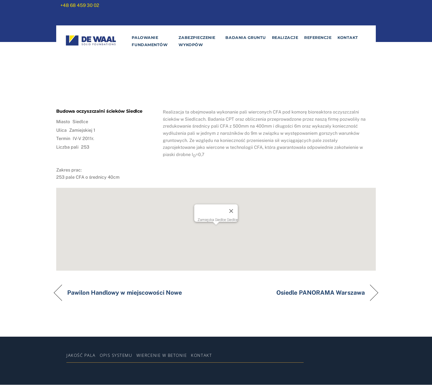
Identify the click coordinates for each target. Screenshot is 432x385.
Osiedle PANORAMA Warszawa (320, 292)
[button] (216, 228)
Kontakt (347, 38)
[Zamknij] (231, 211)
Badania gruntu (245, 38)
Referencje (317, 38)
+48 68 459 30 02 (79, 5)
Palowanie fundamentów (150, 42)
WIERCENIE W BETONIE (161, 355)
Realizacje (285, 38)
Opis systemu (116, 355)
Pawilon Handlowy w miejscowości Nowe (124, 292)
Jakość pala (81, 355)
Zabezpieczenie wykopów (197, 42)
